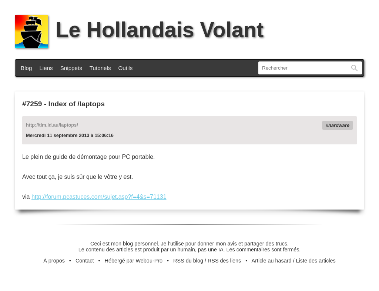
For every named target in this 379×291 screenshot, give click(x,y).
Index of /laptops (76, 104)
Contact (85, 261)
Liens (46, 68)
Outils (125, 68)
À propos (54, 261)
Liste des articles (316, 261)
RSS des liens (224, 261)
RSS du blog (188, 261)
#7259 (32, 104)
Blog (26, 68)
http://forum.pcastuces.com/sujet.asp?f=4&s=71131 (99, 197)
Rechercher (354, 67)
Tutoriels (100, 68)
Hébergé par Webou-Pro (134, 261)
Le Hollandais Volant (139, 29)
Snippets (71, 68)
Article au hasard (272, 261)
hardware (338, 125)
